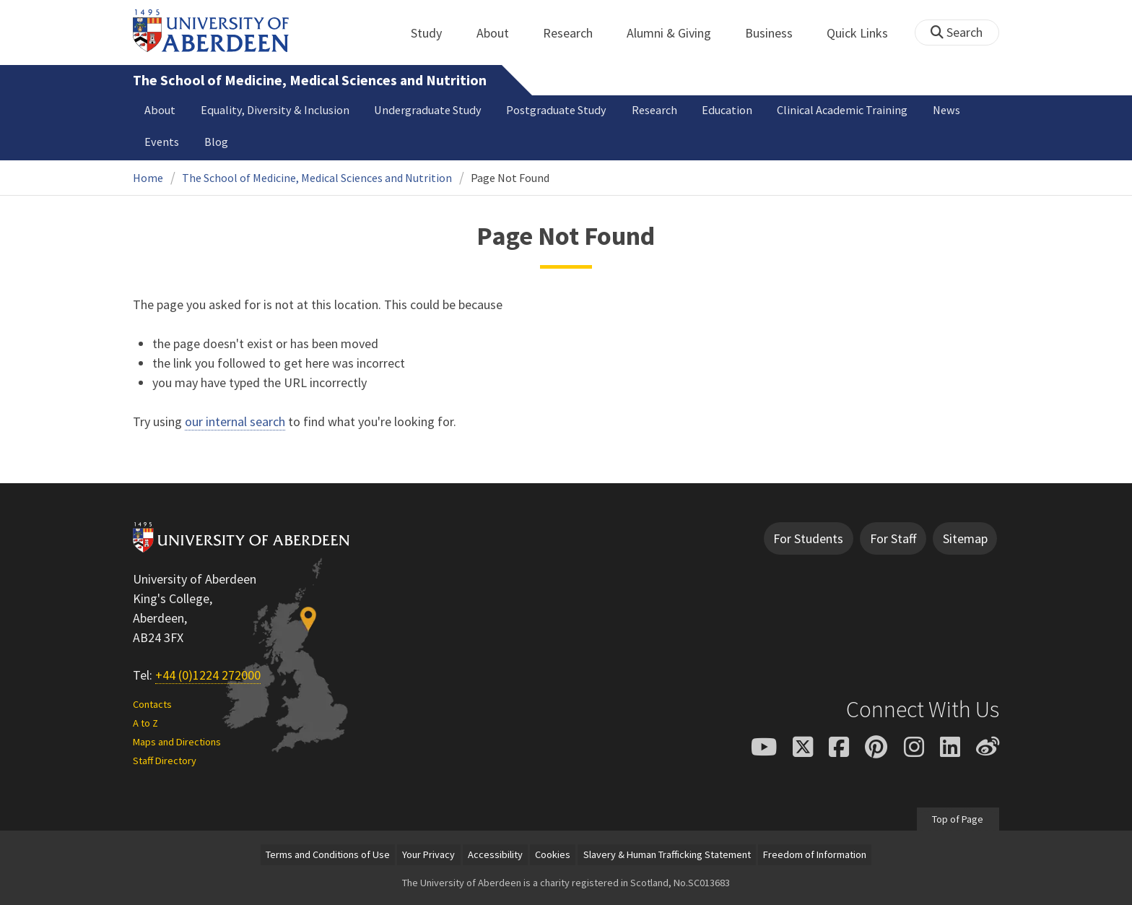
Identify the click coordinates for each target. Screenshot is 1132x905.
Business (777, 33)
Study (434, 33)
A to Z (145, 722)
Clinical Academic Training (842, 110)
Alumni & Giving (677, 33)
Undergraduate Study (428, 110)
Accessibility (495, 854)
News (946, 110)
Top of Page (957, 819)
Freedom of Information (814, 854)
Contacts (152, 704)
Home (148, 177)
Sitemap (965, 538)
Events (161, 141)
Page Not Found (510, 177)
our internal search (235, 421)
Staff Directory (164, 760)
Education (727, 110)
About (500, 33)
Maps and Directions (177, 741)
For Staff (893, 538)
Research (576, 33)
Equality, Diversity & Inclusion (275, 110)
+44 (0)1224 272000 (208, 675)
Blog (216, 141)
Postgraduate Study (556, 110)
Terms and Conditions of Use (328, 854)
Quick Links (865, 33)
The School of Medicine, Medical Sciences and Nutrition (310, 80)
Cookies (552, 854)
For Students (808, 538)
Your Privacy (428, 854)
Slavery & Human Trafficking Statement (667, 854)
